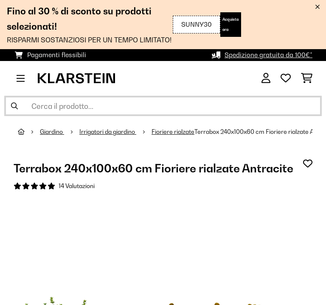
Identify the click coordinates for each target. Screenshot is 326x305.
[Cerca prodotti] (163, 106)
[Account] (265, 78)
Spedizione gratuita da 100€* (268, 54)
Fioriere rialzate (173, 131)
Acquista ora (230, 24)
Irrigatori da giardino (107, 131)
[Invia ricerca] (14, 106)
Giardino (52, 131)
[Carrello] (306, 78)
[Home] (29, 131)
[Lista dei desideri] (286, 78)
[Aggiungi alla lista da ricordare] (307, 163)
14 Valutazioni (77, 186)
